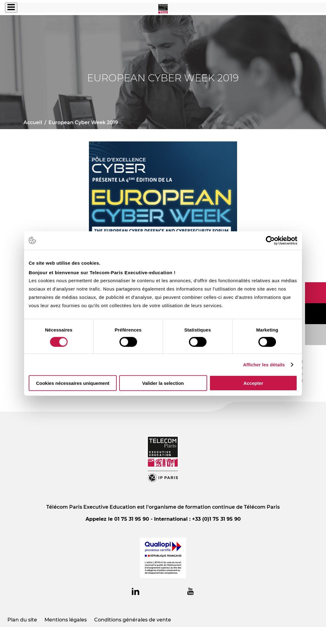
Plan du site (22, 620)
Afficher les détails (264, 364)
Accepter (253, 383)
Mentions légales (65, 620)
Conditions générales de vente (132, 620)
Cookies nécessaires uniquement (73, 383)
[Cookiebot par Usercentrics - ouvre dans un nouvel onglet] (270, 240)
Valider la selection (163, 383)
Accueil (32, 122)
